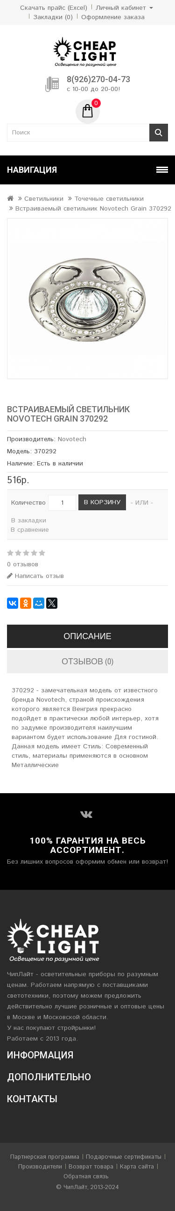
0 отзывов (22, 564)
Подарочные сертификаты (123, 1157)
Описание (87, 636)
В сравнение (30, 530)
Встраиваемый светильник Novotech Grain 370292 (93, 208)
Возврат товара (91, 1166)
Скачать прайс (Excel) (53, 8)
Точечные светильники (109, 199)
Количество (28, 502)
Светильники (43, 199)
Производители (40, 1166)
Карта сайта (137, 1166)
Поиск (158, 132)
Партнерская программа (44, 1157)
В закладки (28, 520)
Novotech (72, 439)
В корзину (102, 502)
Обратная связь (86, 1176)
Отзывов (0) (87, 661)
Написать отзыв (35, 576)
